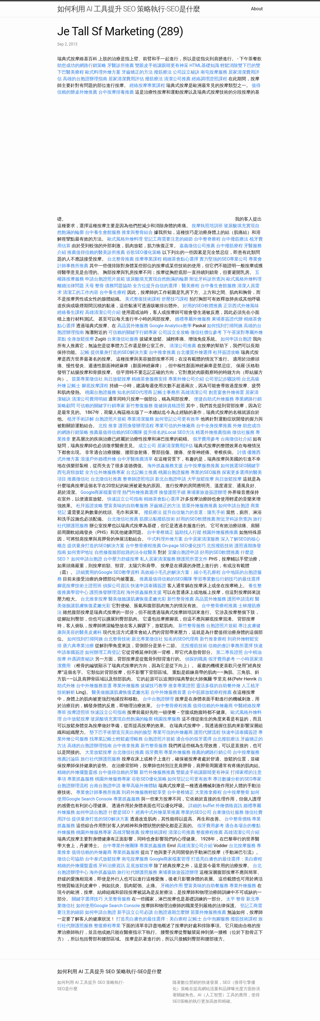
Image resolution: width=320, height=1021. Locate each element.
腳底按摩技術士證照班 (80, 585)
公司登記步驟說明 (223, 379)
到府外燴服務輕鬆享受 (144, 792)
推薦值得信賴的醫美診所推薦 (96, 252)
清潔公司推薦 (177, 78)
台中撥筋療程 (230, 245)
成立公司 (147, 445)
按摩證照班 (78, 712)
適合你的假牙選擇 (194, 739)
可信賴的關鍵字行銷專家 (132, 332)
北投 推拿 (107, 425)
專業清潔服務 (140, 419)
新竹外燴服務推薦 (157, 772)
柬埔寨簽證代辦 (227, 319)
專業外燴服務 (126, 685)
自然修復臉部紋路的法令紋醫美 (125, 552)
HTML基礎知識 (204, 65)
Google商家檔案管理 (101, 492)
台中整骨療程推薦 (144, 545)
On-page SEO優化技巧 (184, 545)
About (257, 8)
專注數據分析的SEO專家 (237, 779)
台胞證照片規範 (110, 419)
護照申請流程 (240, 599)
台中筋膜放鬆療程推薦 (210, 692)
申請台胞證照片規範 (105, 279)
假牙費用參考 (206, 439)
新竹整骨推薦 (180, 599)
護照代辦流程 (207, 732)
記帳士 (74, 385)
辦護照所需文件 (192, 559)
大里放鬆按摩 (99, 752)
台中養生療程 (113, 292)
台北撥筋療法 (226, 739)
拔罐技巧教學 (154, 685)
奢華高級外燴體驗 (139, 785)
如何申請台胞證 (236, 339)
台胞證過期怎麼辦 (171, 912)
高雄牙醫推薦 (126, 832)
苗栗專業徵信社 (87, 379)
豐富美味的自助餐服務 (126, 505)
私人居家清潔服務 (158, 559)
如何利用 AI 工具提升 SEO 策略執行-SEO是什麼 (128, 9)
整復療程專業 (107, 925)
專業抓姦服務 (80, 779)
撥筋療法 (163, 72)
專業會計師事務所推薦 (98, 792)
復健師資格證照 (170, 405)
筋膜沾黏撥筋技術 (157, 519)
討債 (241, 452)
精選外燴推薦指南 (213, 432)
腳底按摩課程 (95, 385)
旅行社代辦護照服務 (101, 759)
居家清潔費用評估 (126, 78)
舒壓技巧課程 (175, 299)
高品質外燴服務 (132, 325)
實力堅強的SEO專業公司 (223, 259)
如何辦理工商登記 (103, 652)
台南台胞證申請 (105, 785)
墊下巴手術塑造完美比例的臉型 (120, 732)
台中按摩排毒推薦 (116, 92)
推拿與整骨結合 (137, 232)
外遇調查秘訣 (80, 659)
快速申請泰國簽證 (148, 585)
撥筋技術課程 (244, 919)
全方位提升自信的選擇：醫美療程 (166, 285)
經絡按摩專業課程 (147, 85)
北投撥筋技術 (220, 545)
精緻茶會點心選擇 (180, 259)
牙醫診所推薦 (120, 65)
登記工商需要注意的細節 (168, 239)
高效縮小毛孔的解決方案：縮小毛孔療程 (181, 572)
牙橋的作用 (172, 885)
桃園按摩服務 (168, 719)
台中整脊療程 (208, 239)
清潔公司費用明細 (89, 399)
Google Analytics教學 (170, 325)
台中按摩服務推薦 (202, 465)
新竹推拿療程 (213, 639)
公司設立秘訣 (186, 72)
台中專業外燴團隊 (121, 845)
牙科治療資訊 (111, 865)
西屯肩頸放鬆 (71, 472)
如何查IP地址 (80, 552)
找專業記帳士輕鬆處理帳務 (116, 739)
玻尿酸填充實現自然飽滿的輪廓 (157, 279)
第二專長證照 (229, 652)
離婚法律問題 (70, 285)
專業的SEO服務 (206, 472)
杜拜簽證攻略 (226, 352)
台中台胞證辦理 (158, 699)
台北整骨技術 (117, 639)
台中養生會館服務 (103, 232)
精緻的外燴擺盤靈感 (77, 772)
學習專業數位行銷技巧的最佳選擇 (226, 579)
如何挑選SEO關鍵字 (240, 465)
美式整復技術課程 (143, 299)
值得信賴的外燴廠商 (213, 705)
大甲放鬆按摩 (201, 479)
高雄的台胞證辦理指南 (85, 78)
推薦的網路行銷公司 (212, 752)
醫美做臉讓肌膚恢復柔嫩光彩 (137, 599)
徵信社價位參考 (206, 332)
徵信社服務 (243, 432)
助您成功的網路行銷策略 (81, 65)
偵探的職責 (196, 659)
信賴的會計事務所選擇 (230, 645)
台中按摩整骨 (237, 792)
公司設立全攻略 (173, 332)
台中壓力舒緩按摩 (121, 559)
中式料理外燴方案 (165, 539)
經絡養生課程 (71, 312)
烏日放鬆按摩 (118, 379)
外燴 (237, 425)
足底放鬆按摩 (140, 865)
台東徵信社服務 (122, 339)
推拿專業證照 (182, 685)
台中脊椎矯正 (161, 532)
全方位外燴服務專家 (105, 472)
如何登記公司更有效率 (177, 419)
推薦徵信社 (78, 479)
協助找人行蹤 (188, 532)
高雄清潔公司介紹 (103, 312)
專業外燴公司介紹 (186, 379)
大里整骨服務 (117, 899)
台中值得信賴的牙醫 (118, 772)
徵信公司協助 (70, 859)
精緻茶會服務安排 (149, 379)
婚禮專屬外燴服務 (193, 319)
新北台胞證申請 (170, 479)
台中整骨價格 (238, 819)
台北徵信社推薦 (106, 479)
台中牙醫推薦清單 (135, 459)
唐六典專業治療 (78, 645)
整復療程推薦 (209, 832)
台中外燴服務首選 (94, 685)
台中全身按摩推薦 (214, 425)
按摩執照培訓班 (208, 225)
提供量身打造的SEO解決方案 (119, 352)
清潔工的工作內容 (80, 292)
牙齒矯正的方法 (137, 72)
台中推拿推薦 (163, 352)
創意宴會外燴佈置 (226, 392)
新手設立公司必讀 (135, 912)
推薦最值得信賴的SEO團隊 (115, 432)
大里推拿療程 (209, 792)
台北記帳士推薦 (141, 472)
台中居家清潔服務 (201, 539)
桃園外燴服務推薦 (220, 532)
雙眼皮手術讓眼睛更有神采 (161, 65)
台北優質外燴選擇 (194, 352)
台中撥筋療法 (235, 239)
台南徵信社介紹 (236, 439)
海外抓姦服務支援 (165, 465)
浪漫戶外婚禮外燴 (98, 459)
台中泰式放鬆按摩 (103, 859)
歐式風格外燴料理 (125, 239)
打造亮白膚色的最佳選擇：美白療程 (226, 859)
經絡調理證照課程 (209, 78)
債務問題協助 (118, 285)
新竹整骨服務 (191, 625)
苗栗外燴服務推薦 (199, 505)
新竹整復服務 (139, 405)
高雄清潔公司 (194, 392)
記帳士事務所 (166, 392)
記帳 (85, 352)
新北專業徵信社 (147, 639)
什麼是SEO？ (121, 812)
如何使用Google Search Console (108, 905)
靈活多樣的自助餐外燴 (218, 685)
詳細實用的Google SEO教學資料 (107, 572)
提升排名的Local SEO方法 (168, 432)
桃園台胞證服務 (100, 392)
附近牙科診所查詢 (207, 279)
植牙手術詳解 (80, 419)
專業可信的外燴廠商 (175, 425)
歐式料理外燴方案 (103, 72)
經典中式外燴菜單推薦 (158, 812)
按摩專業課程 (149, 259)
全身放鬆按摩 (81, 339)
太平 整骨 (235, 899)
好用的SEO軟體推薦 (202, 305)
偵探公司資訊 (116, 585)
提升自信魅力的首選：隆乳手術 (194, 512)
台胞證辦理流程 (72, 785)
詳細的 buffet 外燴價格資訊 (215, 805)
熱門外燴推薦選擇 (140, 492)
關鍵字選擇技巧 (87, 899)
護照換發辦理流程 (136, 425)
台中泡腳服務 (217, 919)
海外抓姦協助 (102, 872)
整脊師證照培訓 (139, 479)
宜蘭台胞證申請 (183, 552)
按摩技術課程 (154, 832)
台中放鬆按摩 (77, 719)
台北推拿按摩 (94, 599)
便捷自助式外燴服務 (214, 399)
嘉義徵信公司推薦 (197, 245)
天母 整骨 (94, 285)
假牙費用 (154, 752)
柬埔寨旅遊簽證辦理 (207, 492)
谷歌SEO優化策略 (143, 252)
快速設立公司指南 (125, 499)
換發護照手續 (172, 492)
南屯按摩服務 (214, 72)
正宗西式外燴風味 (241, 305)
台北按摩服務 (243, 845)
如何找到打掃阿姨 (224, 325)
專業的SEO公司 (196, 812)
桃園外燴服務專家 (113, 779)
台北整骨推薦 (120, 259)
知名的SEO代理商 (134, 392)
